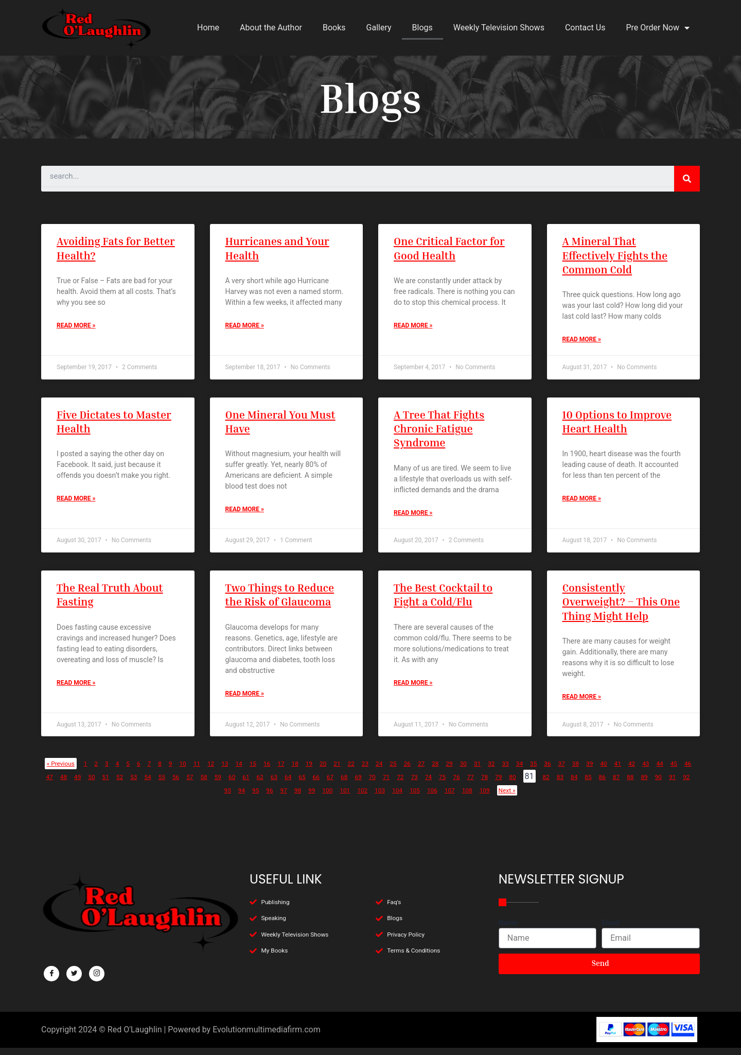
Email (611, 923)
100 (425, 797)
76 (639, 784)
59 (359, 784)
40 (47, 784)
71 (556, 784)
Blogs (422, 27)
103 (488, 797)
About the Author (271, 27)
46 (146, 784)
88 (225, 797)
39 (684, 770)
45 (129, 784)
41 (63, 784)
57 (326, 784)
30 (536, 770)
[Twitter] (74, 974)
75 (622, 784)
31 (552, 770)
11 (223, 770)
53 (261, 784)
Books (334, 27)
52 (244, 784)
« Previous (68, 770)
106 (551, 797)
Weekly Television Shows (498, 27)
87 (209, 797)
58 (343, 784)
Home (208, 27)
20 (371, 770)
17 (322, 770)
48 (179, 784)
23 (421, 770)
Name (508, 923)
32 (569, 770)
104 (509, 797)
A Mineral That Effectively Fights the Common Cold (615, 255)
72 (573, 784)
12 (239, 770)
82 (126, 797)
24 (437, 770)
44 (113, 784)
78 (672, 784)
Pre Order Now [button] (658, 28)
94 (324, 797)
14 (272, 770)
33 (585, 770)
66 (475, 784)
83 (143, 797)
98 (390, 797)
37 (651, 770)
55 (293, 784)
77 (655, 784)
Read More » (76, 328)
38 (667, 770)
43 (96, 784)
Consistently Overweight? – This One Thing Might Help (621, 607)
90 (258, 797)
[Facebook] (51, 974)
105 (530, 797)
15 (289, 770)
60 (376, 784)
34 (601, 770)
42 (80, 784)
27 (486, 770)
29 (519, 770)
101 (446, 797)
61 (392, 784)
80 (90, 797)
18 (338, 770)
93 (307, 797)
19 (355, 770)
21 (388, 770)
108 (594, 797)
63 (425, 784)
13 (256, 770)
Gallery (379, 27)
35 (618, 770)
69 (524, 784)
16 (305, 770)
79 (688, 784)
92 (291, 797)
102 (467, 797)
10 (207, 770)
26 (470, 770)
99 (406, 797)
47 (162, 784)
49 (195, 784)
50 (211, 784)
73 (589, 784)
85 (176, 797)
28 (503, 770)
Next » (642, 797)
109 (615, 797)
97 (373, 797)
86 (192, 797)
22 (404, 770)
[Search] (687, 179)
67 (491, 784)
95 (340, 797)
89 (241, 797)
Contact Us (585, 27)
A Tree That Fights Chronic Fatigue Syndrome (439, 431)
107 (572, 797)
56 (310, 784)
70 (540, 784)
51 (228, 784)
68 (508, 784)
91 (274, 797)
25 (453, 770)
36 (634, 770)
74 (606, 784)
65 (458, 784)
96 (357, 797)
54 (277, 784)
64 (442, 784)
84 (159, 797)
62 (409, 784)
